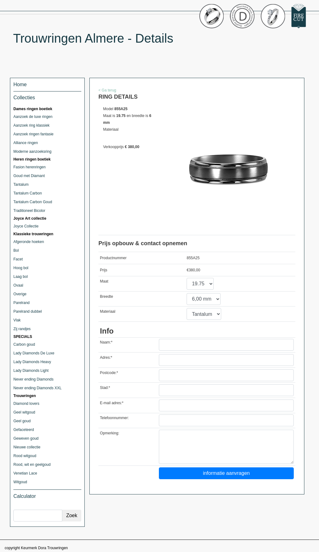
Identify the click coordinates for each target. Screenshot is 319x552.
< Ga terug (107, 90)
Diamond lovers (26, 403)
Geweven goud (26, 438)
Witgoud (20, 482)
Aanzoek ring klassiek (31, 125)
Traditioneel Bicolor (29, 210)
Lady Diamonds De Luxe (33, 353)
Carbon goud (24, 344)
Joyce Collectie (26, 226)
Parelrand (21, 303)
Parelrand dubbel (27, 311)
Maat (104, 281)
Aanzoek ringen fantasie (33, 134)
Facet (18, 259)
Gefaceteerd (23, 430)
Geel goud (22, 421)
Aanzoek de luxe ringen (32, 117)
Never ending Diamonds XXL (37, 388)
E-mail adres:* (111, 403)
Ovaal (18, 285)
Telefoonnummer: (114, 418)
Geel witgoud (24, 412)
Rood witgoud (24, 456)
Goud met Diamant (29, 176)
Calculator (24, 496)
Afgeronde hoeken (28, 242)
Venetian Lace (25, 473)
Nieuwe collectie (26, 447)
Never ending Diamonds (33, 379)
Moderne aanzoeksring (32, 151)
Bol (16, 250)
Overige (19, 294)
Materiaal (107, 311)
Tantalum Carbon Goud (32, 202)
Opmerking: (109, 433)
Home (20, 84)
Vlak (17, 320)
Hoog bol (20, 268)
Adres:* (106, 357)
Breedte (106, 296)
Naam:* (106, 342)
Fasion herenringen (29, 167)
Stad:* (105, 388)
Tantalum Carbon (27, 193)
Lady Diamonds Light (31, 370)
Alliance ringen (25, 143)
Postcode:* (109, 373)
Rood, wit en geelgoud (31, 464)
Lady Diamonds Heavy (32, 362)
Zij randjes (22, 329)
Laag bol (20, 276)
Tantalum (21, 184)
